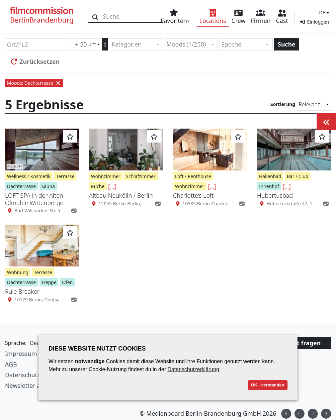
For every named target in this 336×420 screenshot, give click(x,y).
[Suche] (95, 16)
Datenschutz (22, 375)
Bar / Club (297, 176)
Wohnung (17, 272)
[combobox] (136, 44)
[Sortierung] (314, 104)
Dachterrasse (21, 186)
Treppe (49, 282)
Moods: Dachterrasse (34, 83)
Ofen (67, 282)
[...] (112, 186)
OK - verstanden (267, 384)
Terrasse (65, 176)
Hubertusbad (275, 195)
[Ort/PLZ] (38, 44)
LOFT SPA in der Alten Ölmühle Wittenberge (34, 199)
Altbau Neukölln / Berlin (121, 195)
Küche (98, 186)
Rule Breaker (22, 291)
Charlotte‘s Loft (193, 195)
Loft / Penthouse (193, 176)
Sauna (48, 186)
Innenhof (269, 186)
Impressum (21, 354)
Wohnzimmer (106, 176)
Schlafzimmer (140, 176)
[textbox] (133, 44)
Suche (286, 44)
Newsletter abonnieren (37, 385)
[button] (323, 12)
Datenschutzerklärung (193, 369)
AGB (11, 364)
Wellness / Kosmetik (28, 176)
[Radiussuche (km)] (87, 44)
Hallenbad (270, 176)
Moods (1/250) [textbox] (186, 44)
